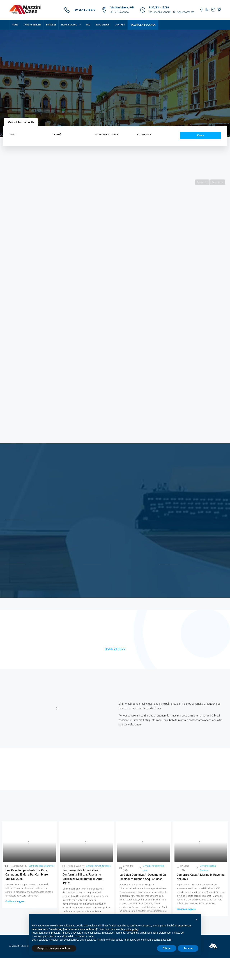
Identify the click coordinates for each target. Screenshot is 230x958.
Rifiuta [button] (167, 948)
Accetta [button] (188, 948)
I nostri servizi (32, 24)
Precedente (202, 182)
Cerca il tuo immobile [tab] (21, 122)
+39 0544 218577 (84, 9)
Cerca (200, 135)
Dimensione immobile (106, 134)
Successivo (217, 182)
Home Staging (69, 24)
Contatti (120, 24)
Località (56, 134)
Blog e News (102, 24)
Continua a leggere (14, 901)
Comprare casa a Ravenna (41, 866)
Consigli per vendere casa (98, 866)
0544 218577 (115, 649)
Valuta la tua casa (142, 24)
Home (15, 24)
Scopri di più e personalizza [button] (53, 948)
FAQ (88, 24)
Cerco (12, 134)
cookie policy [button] (131, 929)
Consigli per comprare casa (153, 868)
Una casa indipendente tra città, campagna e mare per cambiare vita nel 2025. (26, 875)
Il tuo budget (144, 134)
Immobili (51, 24)
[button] (196, 919)
